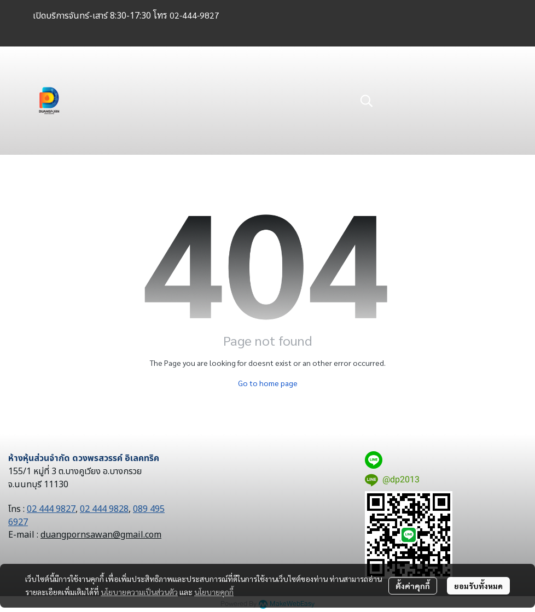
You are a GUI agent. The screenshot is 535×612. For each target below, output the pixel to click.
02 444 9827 (51, 509)
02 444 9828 (104, 509)
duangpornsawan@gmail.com (100, 534)
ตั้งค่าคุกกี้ (413, 586)
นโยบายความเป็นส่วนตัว (139, 592)
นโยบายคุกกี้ (214, 592)
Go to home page (268, 383)
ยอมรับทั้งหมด (478, 586)
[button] (425, 100)
